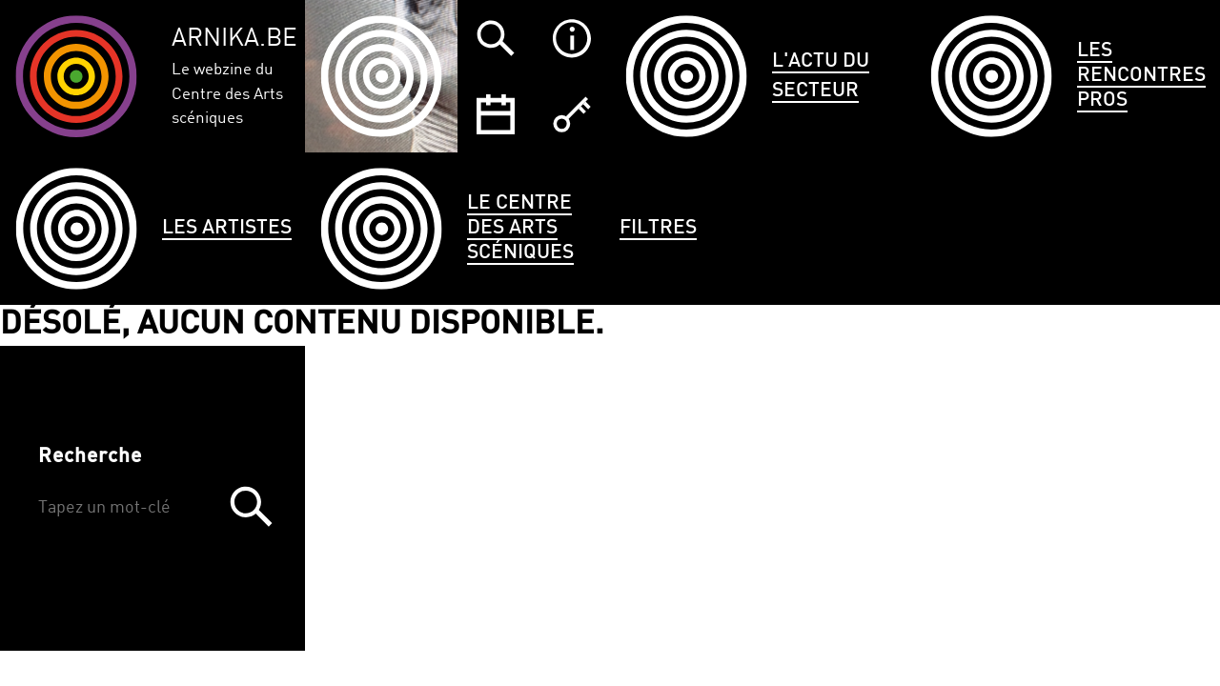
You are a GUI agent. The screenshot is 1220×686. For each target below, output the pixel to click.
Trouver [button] (250, 506)
